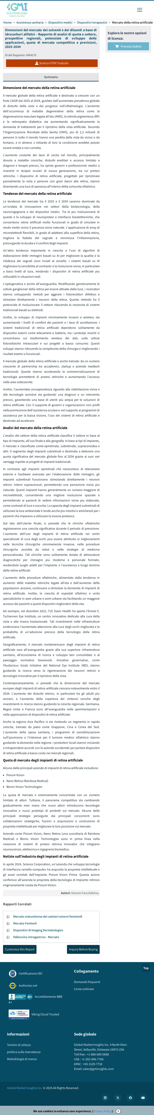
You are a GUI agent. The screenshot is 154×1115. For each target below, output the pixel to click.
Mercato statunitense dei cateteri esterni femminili (47, 916)
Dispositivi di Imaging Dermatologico (38, 930)
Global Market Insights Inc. (24, 1088)
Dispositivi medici (60, 22)
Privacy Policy (102, 1111)
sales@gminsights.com (98, 1069)
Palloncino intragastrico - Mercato (36, 937)
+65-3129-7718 (92, 1064)
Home (7, 22)
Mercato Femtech (25, 923)
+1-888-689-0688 (97, 1054)
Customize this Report (19, 949)
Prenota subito (128, 46)
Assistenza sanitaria (30, 22)
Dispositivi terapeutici (92, 22)
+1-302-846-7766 (92, 1059)
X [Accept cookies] (118, 1111)
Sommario (51, 77)
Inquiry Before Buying (83, 949)
